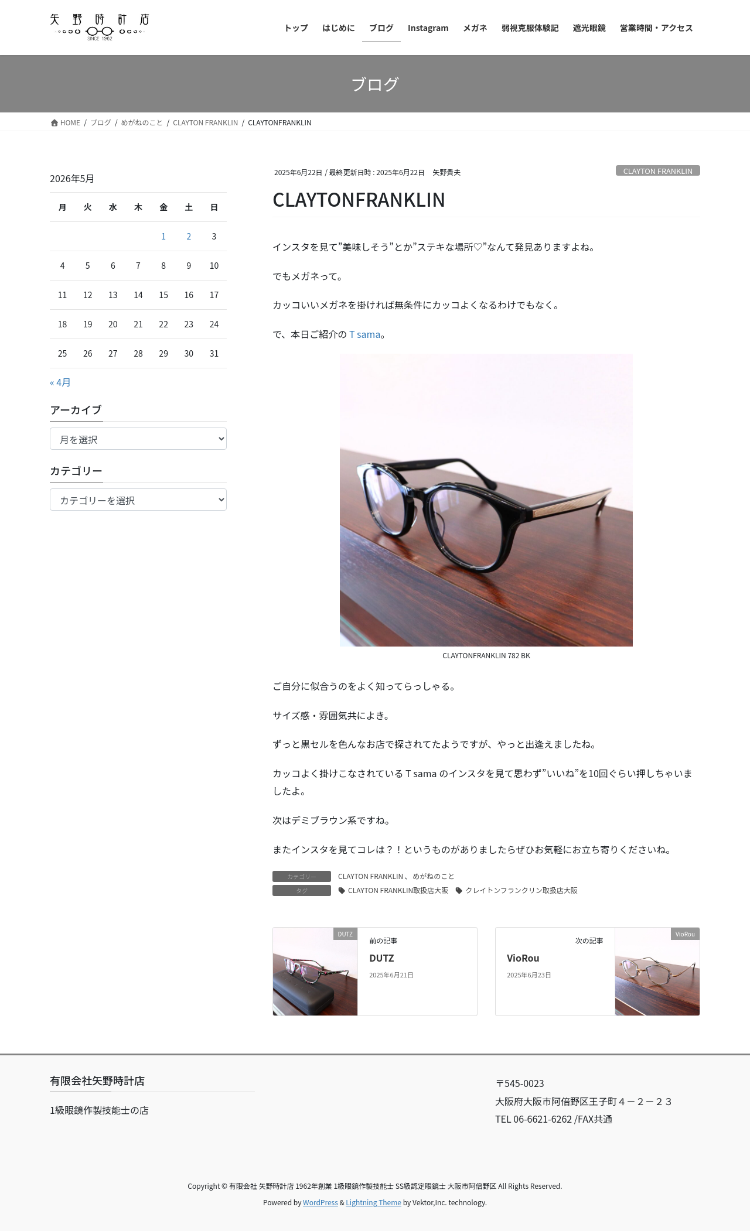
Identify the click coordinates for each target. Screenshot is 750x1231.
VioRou (523, 957)
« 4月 (60, 382)
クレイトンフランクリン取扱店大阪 (521, 890)
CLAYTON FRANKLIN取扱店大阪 (398, 890)
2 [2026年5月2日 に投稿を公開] (188, 236)
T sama (365, 334)
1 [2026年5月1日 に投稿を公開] (163, 236)
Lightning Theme (373, 1202)
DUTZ (381, 957)
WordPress (320, 1202)
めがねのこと (433, 876)
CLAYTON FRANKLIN (658, 170)
